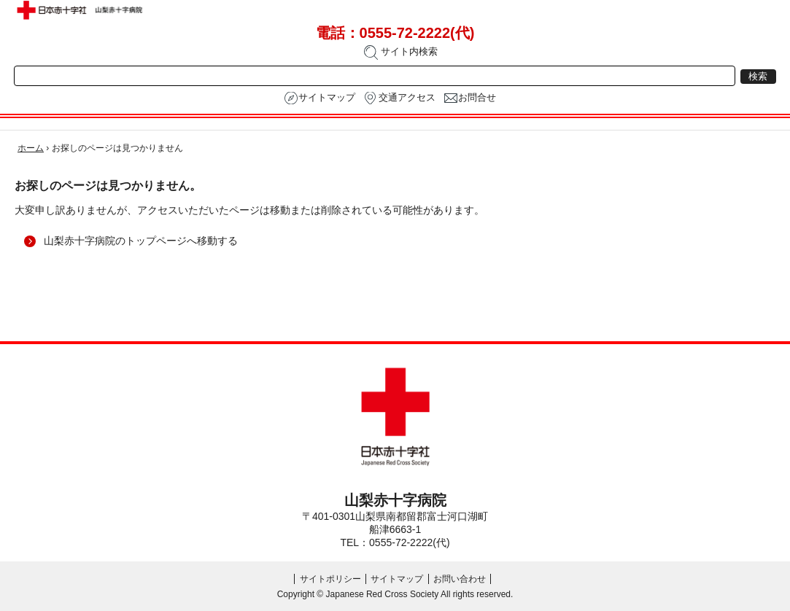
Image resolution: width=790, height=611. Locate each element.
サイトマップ (326, 98)
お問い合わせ (459, 579)
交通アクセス (407, 98)
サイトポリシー (330, 579)
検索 (757, 76)
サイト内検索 (400, 52)
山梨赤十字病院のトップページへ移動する (141, 240)
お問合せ (477, 98)
